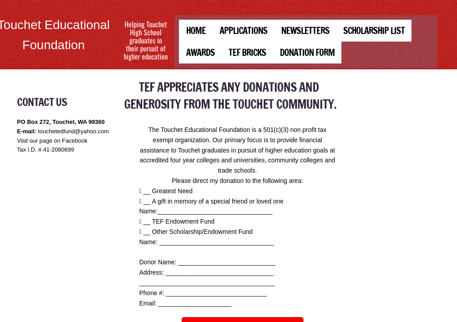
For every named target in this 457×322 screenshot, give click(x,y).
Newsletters (305, 30)
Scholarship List (374, 30)
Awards (200, 52)
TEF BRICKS (247, 52)
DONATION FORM (307, 52)
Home (196, 30)
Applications (243, 30)
